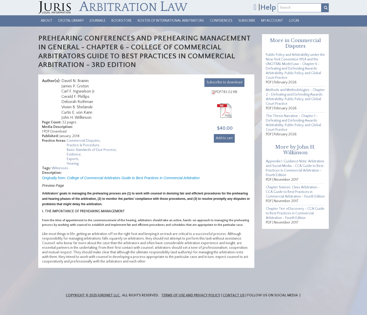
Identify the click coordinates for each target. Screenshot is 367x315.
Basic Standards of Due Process (91, 150)
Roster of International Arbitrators (171, 21)
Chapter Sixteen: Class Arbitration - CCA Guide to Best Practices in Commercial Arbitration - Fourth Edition (295, 192)
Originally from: (121, 178)
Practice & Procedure (83, 145)
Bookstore (121, 21)
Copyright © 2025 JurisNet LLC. (93, 295)
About (47, 21)
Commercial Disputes (83, 141)
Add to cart (224, 138)
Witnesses (59, 168)
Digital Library (71, 21)
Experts (72, 159)
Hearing (72, 164)
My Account (272, 21)
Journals (98, 21)
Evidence (74, 154)
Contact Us (234, 295)
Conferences (221, 21)
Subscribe (246, 21)
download (224, 82)
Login (294, 21)
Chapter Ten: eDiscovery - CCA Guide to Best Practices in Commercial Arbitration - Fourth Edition (295, 213)
